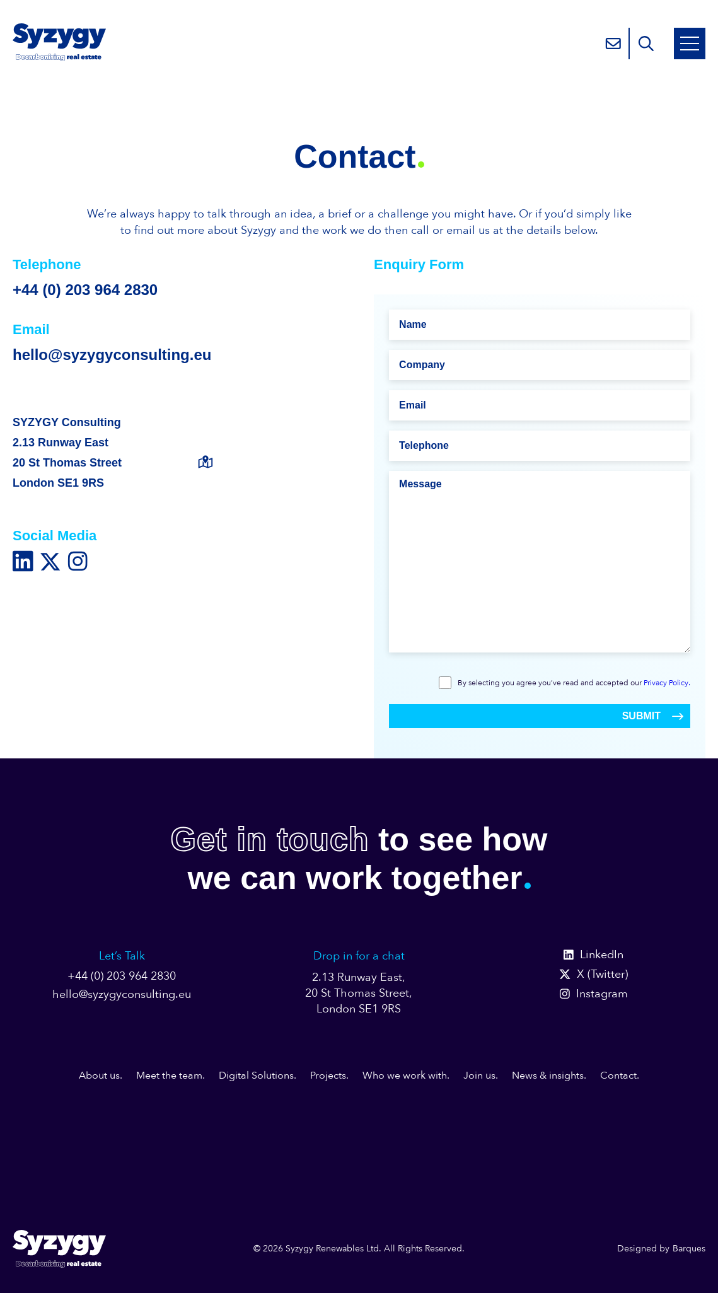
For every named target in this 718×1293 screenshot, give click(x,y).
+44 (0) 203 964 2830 (85, 289)
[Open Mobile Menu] (689, 43)
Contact (618, 1075)
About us (99, 1075)
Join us (479, 1075)
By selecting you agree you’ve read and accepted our (574, 683)
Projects (328, 1075)
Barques (689, 1249)
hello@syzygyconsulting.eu (112, 354)
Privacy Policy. (667, 683)
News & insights (548, 1075)
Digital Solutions (256, 1075)
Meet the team (169, 1075)
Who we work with (404, 1075)
